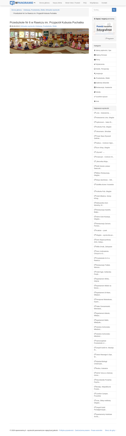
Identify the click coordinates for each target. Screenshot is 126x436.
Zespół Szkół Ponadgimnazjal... (100, 409)
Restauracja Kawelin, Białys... (102, 211)
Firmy (97, 60)
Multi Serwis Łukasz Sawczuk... (102, 167)
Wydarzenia (99, 64)
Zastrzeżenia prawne (82, 430)
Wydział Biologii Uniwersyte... (100, 363)
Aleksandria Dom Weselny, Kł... (101, 204)
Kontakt (104, 3)
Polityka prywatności (66, 430)
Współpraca (94, 3)
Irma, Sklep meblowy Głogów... (102, 402)
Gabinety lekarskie (101, 83)
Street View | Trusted (72, 3)
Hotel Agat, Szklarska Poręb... (102, 273)
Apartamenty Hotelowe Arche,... (103, 415)
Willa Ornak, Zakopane (103, 247)
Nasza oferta (57, 3)
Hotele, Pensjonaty (101, 69)
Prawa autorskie (96, 430)
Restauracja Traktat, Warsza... (102, 266)
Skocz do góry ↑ (110, 430)
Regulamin (109, 38)
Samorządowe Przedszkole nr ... (100, 342)
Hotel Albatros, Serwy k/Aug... (102, 197)
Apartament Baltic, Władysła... (101, 321)
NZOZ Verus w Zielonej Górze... (103, 374)
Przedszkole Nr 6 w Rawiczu (102, 259)
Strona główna (44, 3)
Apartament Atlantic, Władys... (102, 314)
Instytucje (98, 73)
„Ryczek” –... (99, 152)
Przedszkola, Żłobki (38, 10)
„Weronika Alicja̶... (101, 161)
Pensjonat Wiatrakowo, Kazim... (103, 301)
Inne (96, 101)
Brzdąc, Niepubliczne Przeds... (102, 388)
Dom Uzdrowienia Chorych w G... (101, 252)
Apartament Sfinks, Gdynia (101, 280)
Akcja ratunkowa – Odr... (103, 180)
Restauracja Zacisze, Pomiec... (102, 225)
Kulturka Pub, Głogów (102, 127)
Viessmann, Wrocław (102, 131)
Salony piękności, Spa (102, 50)
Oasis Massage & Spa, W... (103, 356)
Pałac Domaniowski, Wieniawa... (102, 307)
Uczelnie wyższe (101, 97)
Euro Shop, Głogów (102, 147)
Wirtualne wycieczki (52, 10)
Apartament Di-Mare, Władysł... (102, 294)
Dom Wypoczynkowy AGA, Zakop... (102, 241)
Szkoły (97, 92)
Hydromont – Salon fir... (103, 122)
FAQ (84, 3)
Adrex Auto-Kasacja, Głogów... (102, 218)
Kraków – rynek (100, 230)
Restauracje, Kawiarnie (103, 87)
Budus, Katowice (101, 368)
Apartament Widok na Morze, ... (102, 287)
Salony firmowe (100, 55)
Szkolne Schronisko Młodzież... (102, 328)
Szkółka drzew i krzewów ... (104, 186)
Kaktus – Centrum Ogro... (104, 143)
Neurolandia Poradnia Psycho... (102, 381)
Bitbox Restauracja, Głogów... (102, 174)
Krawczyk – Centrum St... (104, 157)
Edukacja (27, 10)
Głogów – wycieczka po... (104, 235)
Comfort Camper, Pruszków (101, 395)
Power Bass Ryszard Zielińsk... (102, 137)
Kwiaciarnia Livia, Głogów (104, 117)
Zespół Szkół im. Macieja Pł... (104, 349)
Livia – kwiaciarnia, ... (102, 113)
